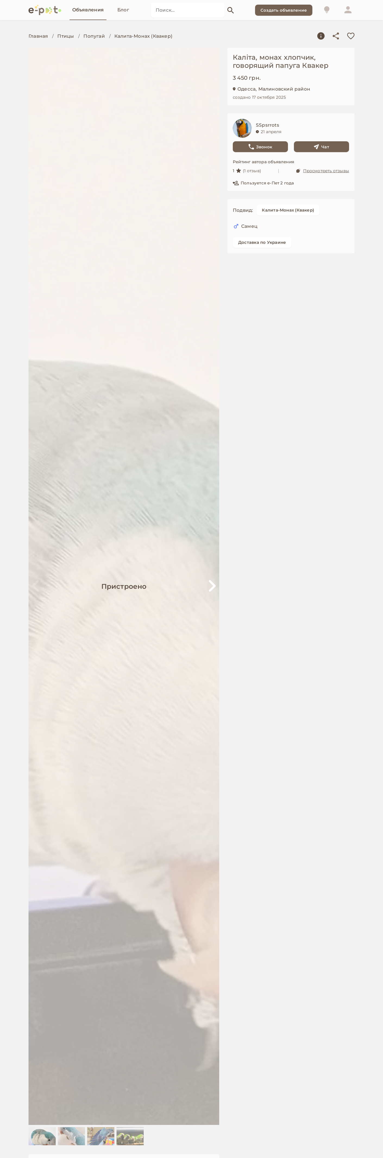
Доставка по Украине (262, 242)
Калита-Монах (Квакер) (143, 36)
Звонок (260, 146)
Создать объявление (283, 10)
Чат (321, 146)
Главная (38, 36)
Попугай (94, 36)
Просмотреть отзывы (322, 170)
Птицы (65, 36)
